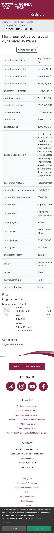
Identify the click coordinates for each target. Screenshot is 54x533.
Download (49, 311)
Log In (41, 15)
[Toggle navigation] (50, 15)
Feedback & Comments (27, 483)
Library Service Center (27, 428)
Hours (26, 492)
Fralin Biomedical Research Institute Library (27, 419)
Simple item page (27, 49)
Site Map (27, 505)
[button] (36, 15)
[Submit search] (32, 15)
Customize (6, 522)
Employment (27, 479)
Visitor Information (27, 496)
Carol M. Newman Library (27, 410)
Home (5, 22)
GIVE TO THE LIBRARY (27, 366)
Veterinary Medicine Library (27, 415)
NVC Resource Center (27, 424)
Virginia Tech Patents (22, 22)
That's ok (39, 528)
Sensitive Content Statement (27, 488)
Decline (14, 528)
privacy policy (37, 518)
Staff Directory (27, 501)
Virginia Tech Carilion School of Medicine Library (27, 433)
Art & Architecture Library (27, 406)
